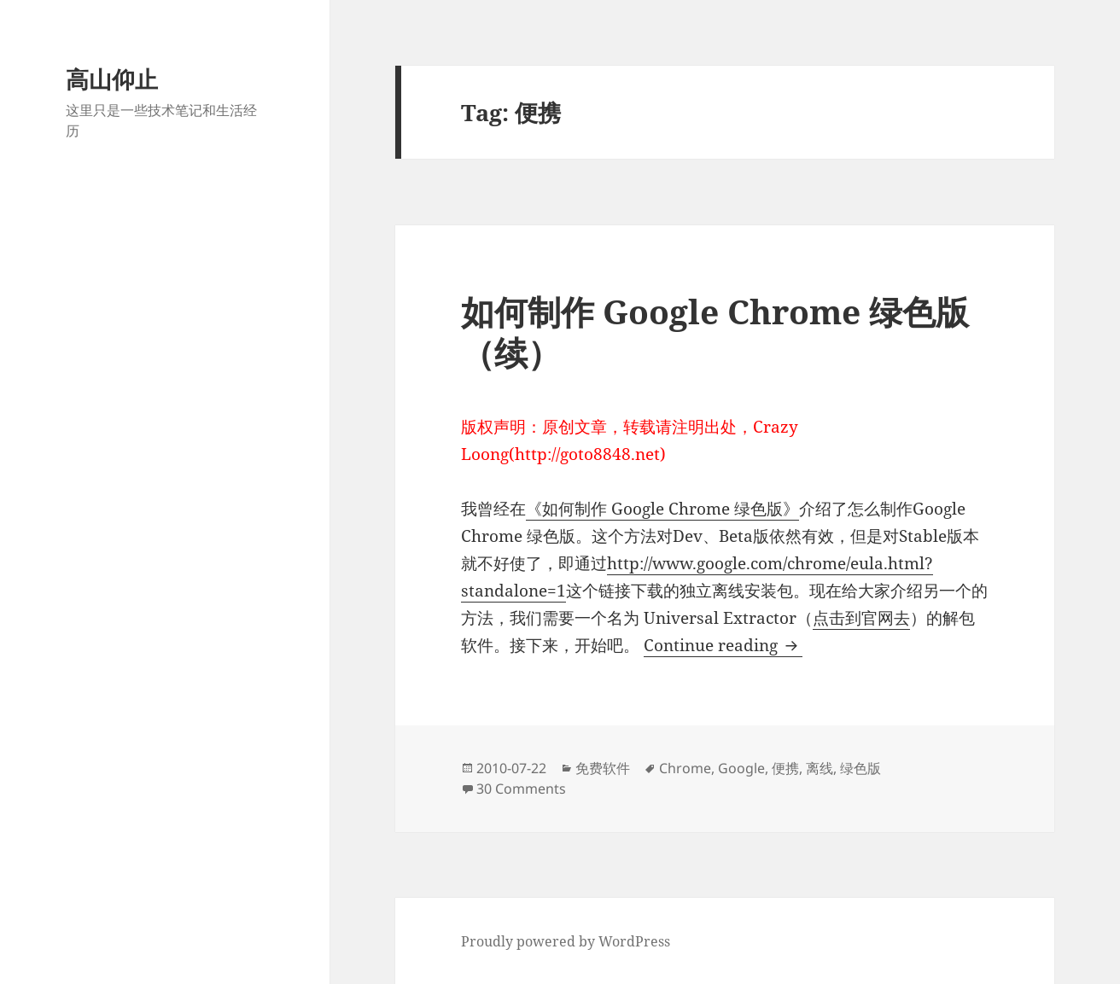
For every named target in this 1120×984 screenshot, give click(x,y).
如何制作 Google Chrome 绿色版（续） (715, 331)
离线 (819, 768)
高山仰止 (112, 79)
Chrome (685, 768)
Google (741, 768)
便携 (785, 768)
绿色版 (860, 768)
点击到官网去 (861, 618)
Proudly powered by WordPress (565, 941)
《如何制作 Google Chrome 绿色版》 (662, 509)
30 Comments (521, 788)
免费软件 (602, 768)
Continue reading (723, 645)
